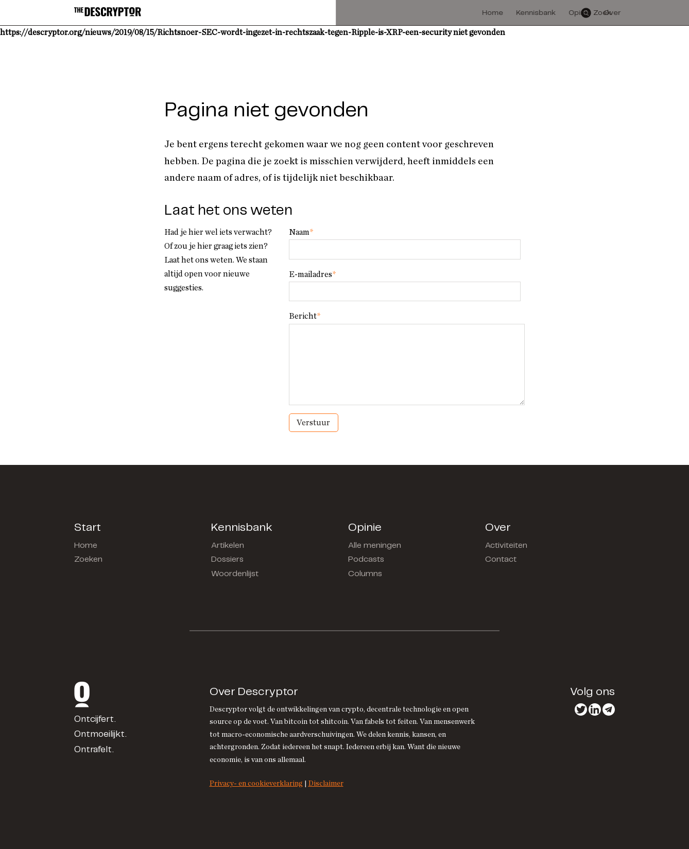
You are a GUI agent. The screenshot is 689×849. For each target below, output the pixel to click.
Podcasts (366, 559)
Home (85, 545)
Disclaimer (325, 783)
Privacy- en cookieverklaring (256, 783)
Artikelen (227, 545)
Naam (301, 232)
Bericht (304, 316)
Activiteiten (506, 545)
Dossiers (227, 559)
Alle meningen (374, 545)
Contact (500, 559)
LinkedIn (595, 709)
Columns (365, 574)
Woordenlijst (235, 574)
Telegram (608, 709)
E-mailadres (312, 274)
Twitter (581, 709)
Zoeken (88, 559)
